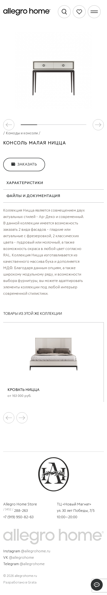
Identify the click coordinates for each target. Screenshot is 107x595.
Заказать (24, 164)
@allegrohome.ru (35, 551)
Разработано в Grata (20, 582)
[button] (98, 124)
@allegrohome (21, 558)
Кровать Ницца (23, 390)
